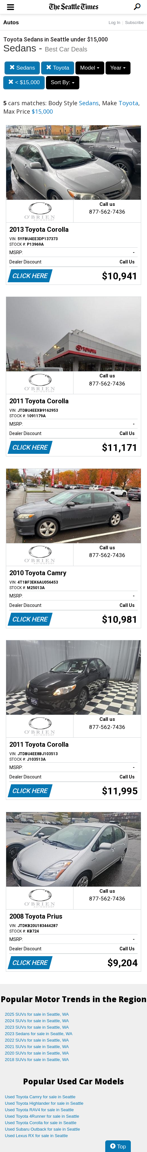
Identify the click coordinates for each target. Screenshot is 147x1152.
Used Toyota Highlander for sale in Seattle (44, 1103)
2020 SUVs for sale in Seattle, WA (37, 1053)
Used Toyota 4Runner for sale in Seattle (42, 1116)
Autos (11, 22)
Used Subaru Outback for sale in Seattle (42, 1129)
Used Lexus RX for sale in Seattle (36, 1135)
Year (118, 68)
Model (89, 68)
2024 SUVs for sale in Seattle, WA (37, 1020)
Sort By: (62, 82)
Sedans (22, 68)
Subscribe (134, 22)
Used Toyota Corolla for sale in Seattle (40, 1122)
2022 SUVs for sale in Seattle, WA (37, 1040)
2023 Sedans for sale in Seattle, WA (38, 1033)
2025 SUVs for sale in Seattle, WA (37, 1014)
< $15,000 (24, 82)
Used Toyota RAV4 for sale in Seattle (39, 1109)
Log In (114, 22)
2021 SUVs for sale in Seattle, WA (37, 1046)
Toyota (57, 68)
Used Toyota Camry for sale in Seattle (40, 1096)
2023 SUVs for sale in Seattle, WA (37, 1027)
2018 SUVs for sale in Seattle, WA (37, 1059)
